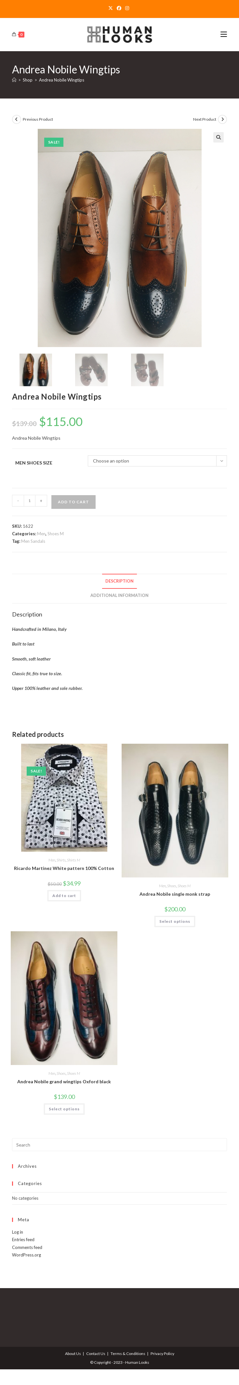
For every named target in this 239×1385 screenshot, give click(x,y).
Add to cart (73, 502)
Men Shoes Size (33, 463)
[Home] (14, 80)
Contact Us (95, 1354)
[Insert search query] (119, 1145)
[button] (218, 137)
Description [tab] (119, 581)
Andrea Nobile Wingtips (61, 80)
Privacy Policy (162, 1354)
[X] (111, 8)
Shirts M (73, 861)
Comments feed (27, 1248)
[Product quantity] (29, 501)
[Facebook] (119, 8)
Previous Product (38, 119)
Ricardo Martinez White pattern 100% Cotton (64, 869)
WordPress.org (26, 1255)
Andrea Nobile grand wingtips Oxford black (64, 1082)
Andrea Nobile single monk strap (174, 895)
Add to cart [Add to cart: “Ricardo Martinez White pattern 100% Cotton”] (64, 896)
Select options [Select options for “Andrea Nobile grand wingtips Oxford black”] (64, 1109)
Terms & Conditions (128, 1354)
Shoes (171, 886)
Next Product (204, 119)
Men (41, 534)
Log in (17, 1232)
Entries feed (23, 1240)
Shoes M (55, 534)
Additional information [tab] (119, 596)
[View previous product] (16, 119)
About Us (73, 1354)
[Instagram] (127, 8)
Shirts (61, 861)
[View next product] (222, 119)
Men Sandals (33, 542)
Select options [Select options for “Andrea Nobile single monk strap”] (174, 922)
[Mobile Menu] (223, 34)
